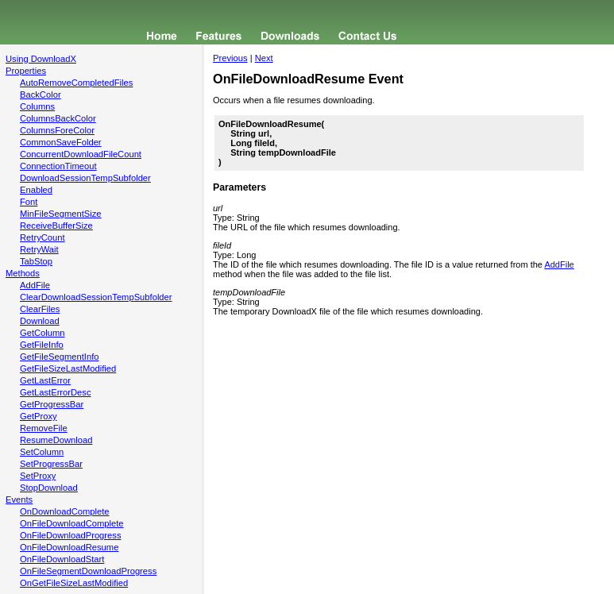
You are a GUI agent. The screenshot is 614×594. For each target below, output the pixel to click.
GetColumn (42, 333)
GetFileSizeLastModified (68, 368)
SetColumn (42, 452)
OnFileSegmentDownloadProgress (88, 571)
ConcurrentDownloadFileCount (80, 154)
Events (19, 499)
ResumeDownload (56, 440)
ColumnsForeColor (57, 130)
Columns (37, 106)
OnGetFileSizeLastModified (74, 583)
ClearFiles (40, 309)
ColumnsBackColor (58, 118)
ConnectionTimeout (58, 166)
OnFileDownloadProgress (70, 535)
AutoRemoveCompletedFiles (76, 82)
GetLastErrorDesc (55, 392)
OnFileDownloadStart (62, 559)
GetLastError (45, 380)
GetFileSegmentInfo (59, 356)
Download (40, 321)
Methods (23, 273)
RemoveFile (44, 428)
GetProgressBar (51, 404)
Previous (230, 58)
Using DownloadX (41, 59)
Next (264, 58)
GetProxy (38, 416)
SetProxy (38, 475)
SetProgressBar (51, 464)
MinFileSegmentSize (61, 213)
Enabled (36, 190)
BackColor (40, 94)
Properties (26, 70)
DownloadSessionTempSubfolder (85, 178)
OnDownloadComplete (65, 511)
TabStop (36, 261)
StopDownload (49, 487)
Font (28, 201)
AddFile (35, 285)
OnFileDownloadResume (69, 547)
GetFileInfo (42, 344)
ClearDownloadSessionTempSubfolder (96, 297)
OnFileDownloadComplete (72, 523)
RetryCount (42, 237)
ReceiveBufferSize (56, 225)
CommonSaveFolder (61, 142)
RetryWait (39, 249)
